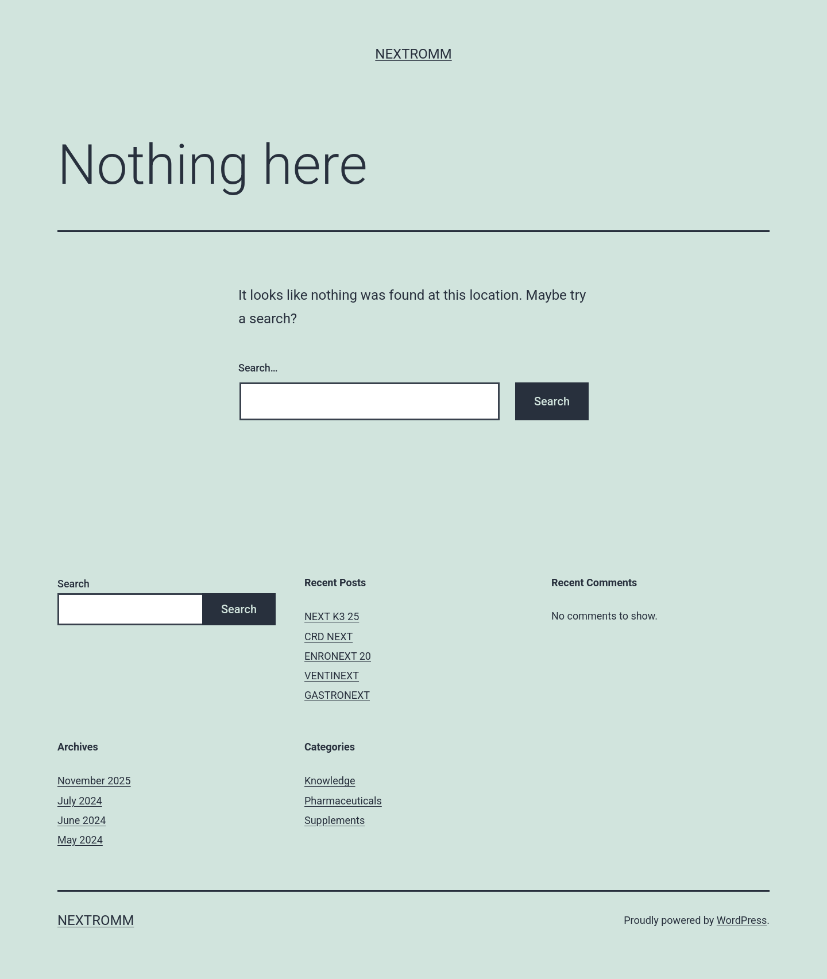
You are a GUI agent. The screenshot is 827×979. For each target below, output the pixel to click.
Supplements (334, 820)
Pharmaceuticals (343, 801)
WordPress (742, 920)
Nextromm (413, 54)
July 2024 (79, 801)
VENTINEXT (331, 676)
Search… (258, 368)
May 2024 (80, 840)
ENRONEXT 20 (337, 656)
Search (73, 584)
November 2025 (94, 781)
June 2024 (81, 820)
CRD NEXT (328, 636)
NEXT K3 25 (331, 616)
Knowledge (329, 781)
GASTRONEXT (337, 695)
